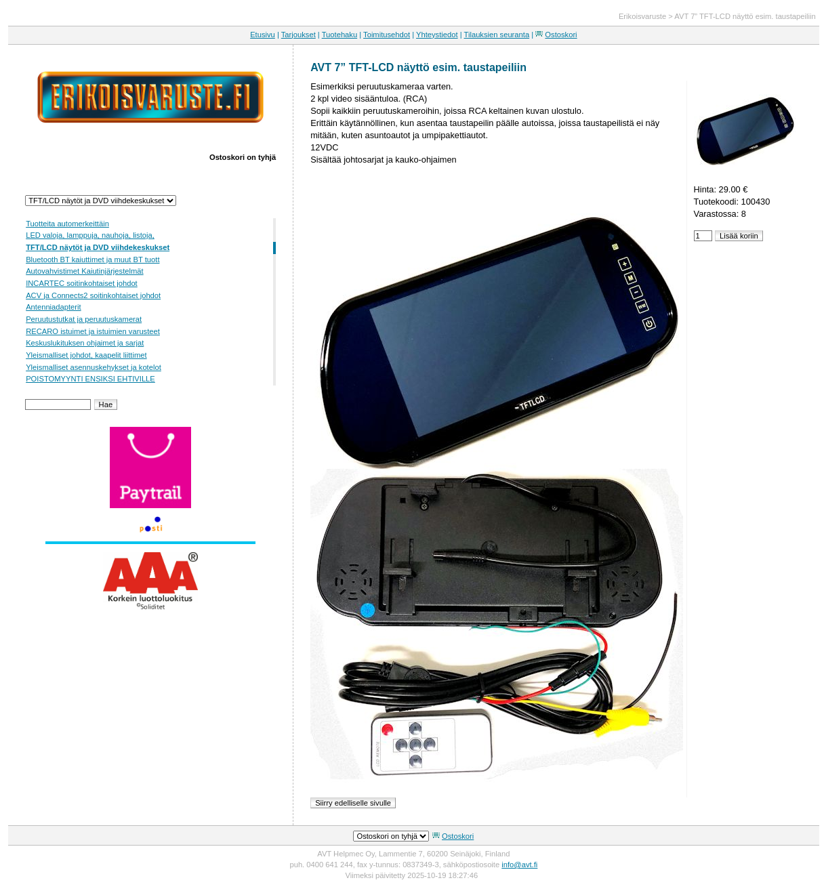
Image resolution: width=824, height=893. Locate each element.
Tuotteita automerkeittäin (67, 224)
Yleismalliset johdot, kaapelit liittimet (86, 355)
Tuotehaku (339, 34)
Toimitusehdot (386, 34)
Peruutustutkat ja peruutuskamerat (84, 319)
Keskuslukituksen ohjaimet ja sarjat (85, 343)
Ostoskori (561, 34)
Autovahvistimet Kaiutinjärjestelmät (84, 271)
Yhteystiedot (437, 34)
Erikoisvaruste (642, 16)
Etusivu (262, 34)
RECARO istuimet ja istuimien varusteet (93, 331)
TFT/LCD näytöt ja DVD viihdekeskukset (97, 247)
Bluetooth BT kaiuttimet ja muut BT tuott (92, 259)
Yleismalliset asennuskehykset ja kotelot (93, 367)
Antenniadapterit (53, 307)
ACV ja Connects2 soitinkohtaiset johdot (93, 295)
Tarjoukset (298, 34)
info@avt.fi (519, 864)
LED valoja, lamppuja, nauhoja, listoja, (90, 235)
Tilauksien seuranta (497, 34)
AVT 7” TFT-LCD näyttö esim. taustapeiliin (744, 16)
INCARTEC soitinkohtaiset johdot (82, 283)
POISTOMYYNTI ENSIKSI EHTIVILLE (90, 379)
